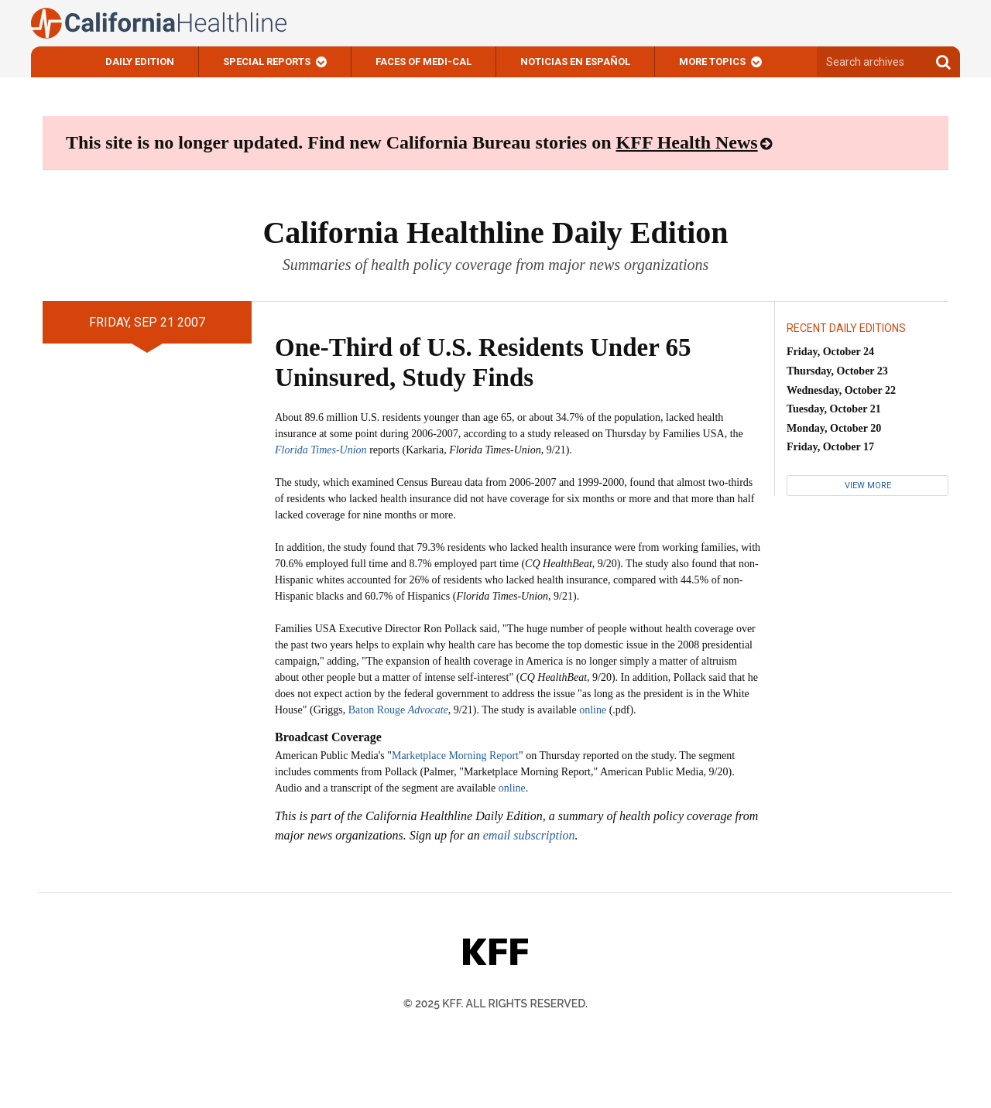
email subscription (529, 835)
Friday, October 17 (830, 447)
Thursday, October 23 (837, 371)
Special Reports (266, 61)
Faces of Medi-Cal (423, 61)
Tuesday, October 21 (834, 409)
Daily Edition (139, 61)
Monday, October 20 (834, 428)
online (592, 710)
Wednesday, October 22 (841, 390)
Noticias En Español (575, 61)
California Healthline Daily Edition (495, 232)
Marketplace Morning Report (455, 755)
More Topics (712, 61)
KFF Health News (687, 142)
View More (868, 485)
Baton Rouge (398, 710)
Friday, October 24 (830, 351)
